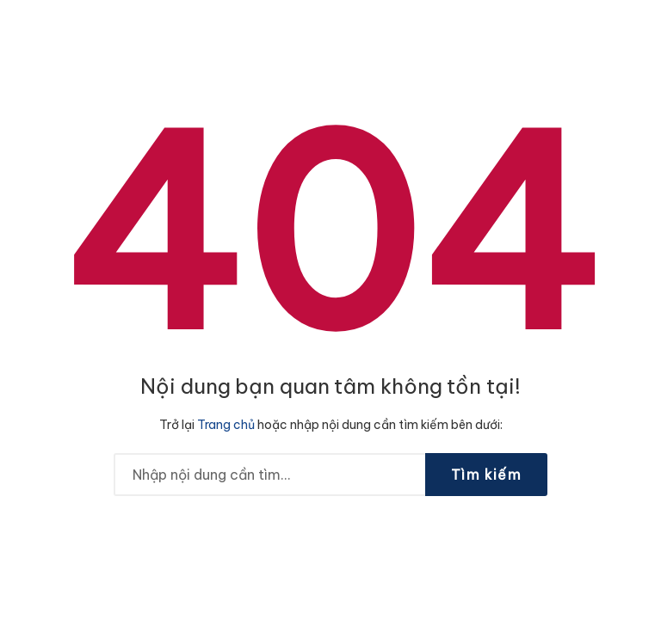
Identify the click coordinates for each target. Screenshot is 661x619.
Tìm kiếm (486, 474)
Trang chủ (226, 424)
